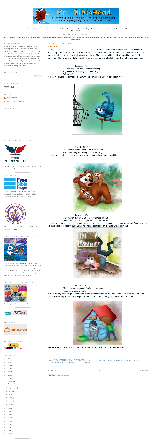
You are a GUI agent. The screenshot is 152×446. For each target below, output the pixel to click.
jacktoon (128, 361)
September (12, 388)
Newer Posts (52, 370)
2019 (8, 378)
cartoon (71, 361)
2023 (8, 365)
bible (56, 361)
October (11, 381)
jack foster (118, 361)
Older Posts (144, 370)
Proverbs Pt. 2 (54, 46)
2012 (8, 427)
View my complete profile (15, 101)
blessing (62, 361)
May (10, 398)
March (11, 401)
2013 (8, 424)
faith (94, 361)
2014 (8, 421)
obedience (61, 362)
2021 (8, 372)
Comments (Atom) (62, 375)
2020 (8, 375)
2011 (8, 431)
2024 (8, 362)
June (10, 394)
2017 (8, 411)
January (11, 404)
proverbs (70, 362)
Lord (135, 361)
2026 (8, 359)
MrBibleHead (12, 97)
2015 (8, 418)
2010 (8, 434)
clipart (88, 361)
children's (80, 361)
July (10, 391)
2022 (8, 368)
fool (99, 361)
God (103, 361)
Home (98, 370)
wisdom (87, 362)
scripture (79, 362)
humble (109, 361)
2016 (8, 414)
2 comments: (81, 359)
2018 (8, 408)
